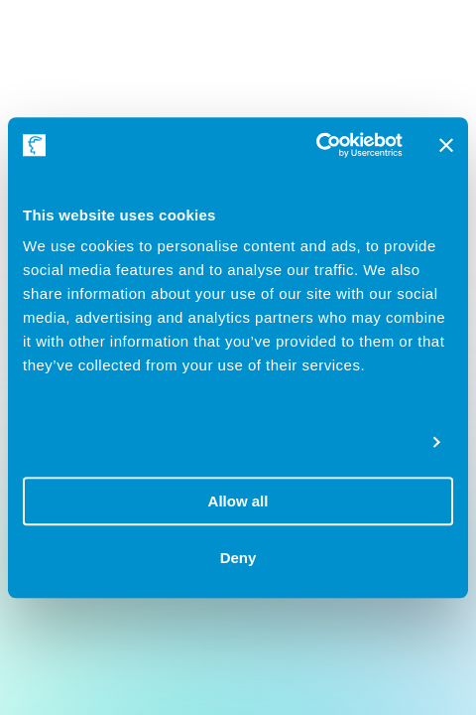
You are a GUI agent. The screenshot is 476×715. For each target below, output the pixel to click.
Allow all (238, 501)
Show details (369, 442)
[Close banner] (446, 145)
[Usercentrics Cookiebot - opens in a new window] (316, 145)
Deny (238, 557)
